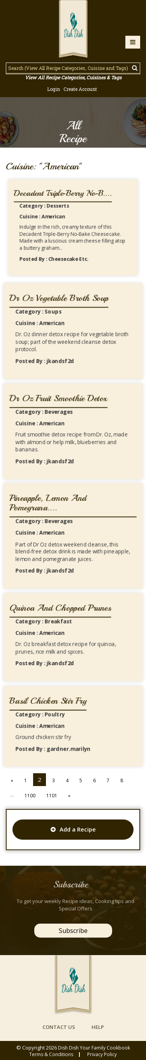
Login (53, 89)
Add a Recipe (73, 829)
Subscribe (73, 930)
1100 (30, 795)
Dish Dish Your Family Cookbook (94, 1047)
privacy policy (102, 1054)
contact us (58, 1026)
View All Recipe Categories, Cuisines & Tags (73, 77)
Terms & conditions (51, 1054)
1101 (51, 795)
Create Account (80, 89)
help (97, 1026)
